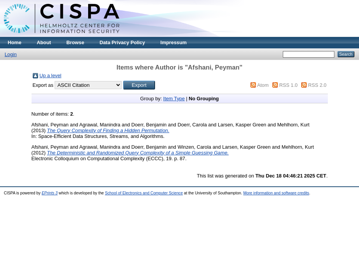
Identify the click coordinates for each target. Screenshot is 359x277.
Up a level (51, 75)
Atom (263, 85)
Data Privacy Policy (122, 42)
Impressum (173, 42)
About (44, 42)
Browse (75, 42)
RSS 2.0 (317, 85)
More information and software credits (276, 193)
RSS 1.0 (288, 85)
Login (11, 54)
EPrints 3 (50, 193)
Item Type (174, 98)
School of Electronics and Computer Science (144, 193)
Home (15, 42)
